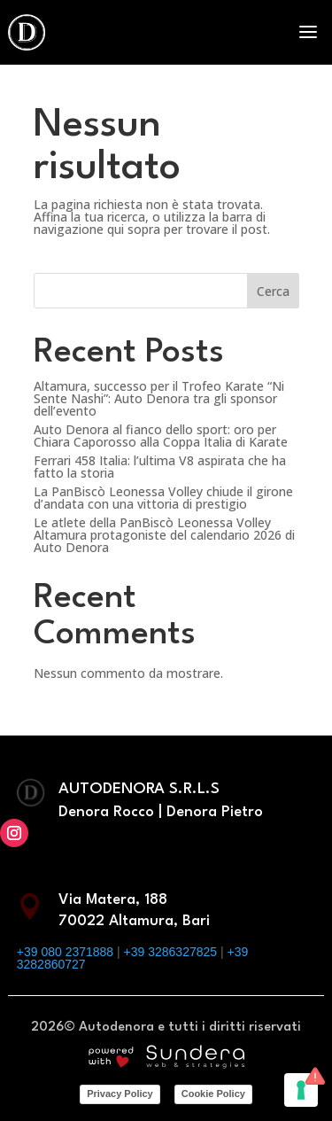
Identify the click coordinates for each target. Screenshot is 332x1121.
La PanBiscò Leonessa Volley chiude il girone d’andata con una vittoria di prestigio (163, 497)
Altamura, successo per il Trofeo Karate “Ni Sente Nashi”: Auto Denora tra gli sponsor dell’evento (159, 398)
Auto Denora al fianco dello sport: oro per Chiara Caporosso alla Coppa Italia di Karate (161, 435)
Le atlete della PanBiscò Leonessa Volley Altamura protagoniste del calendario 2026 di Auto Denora (164, 535)
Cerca (273, 291)
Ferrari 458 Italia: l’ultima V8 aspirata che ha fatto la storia (160, 466)
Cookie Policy (213, 1093)
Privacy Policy (120, 1093)
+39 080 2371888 (65, 952)
